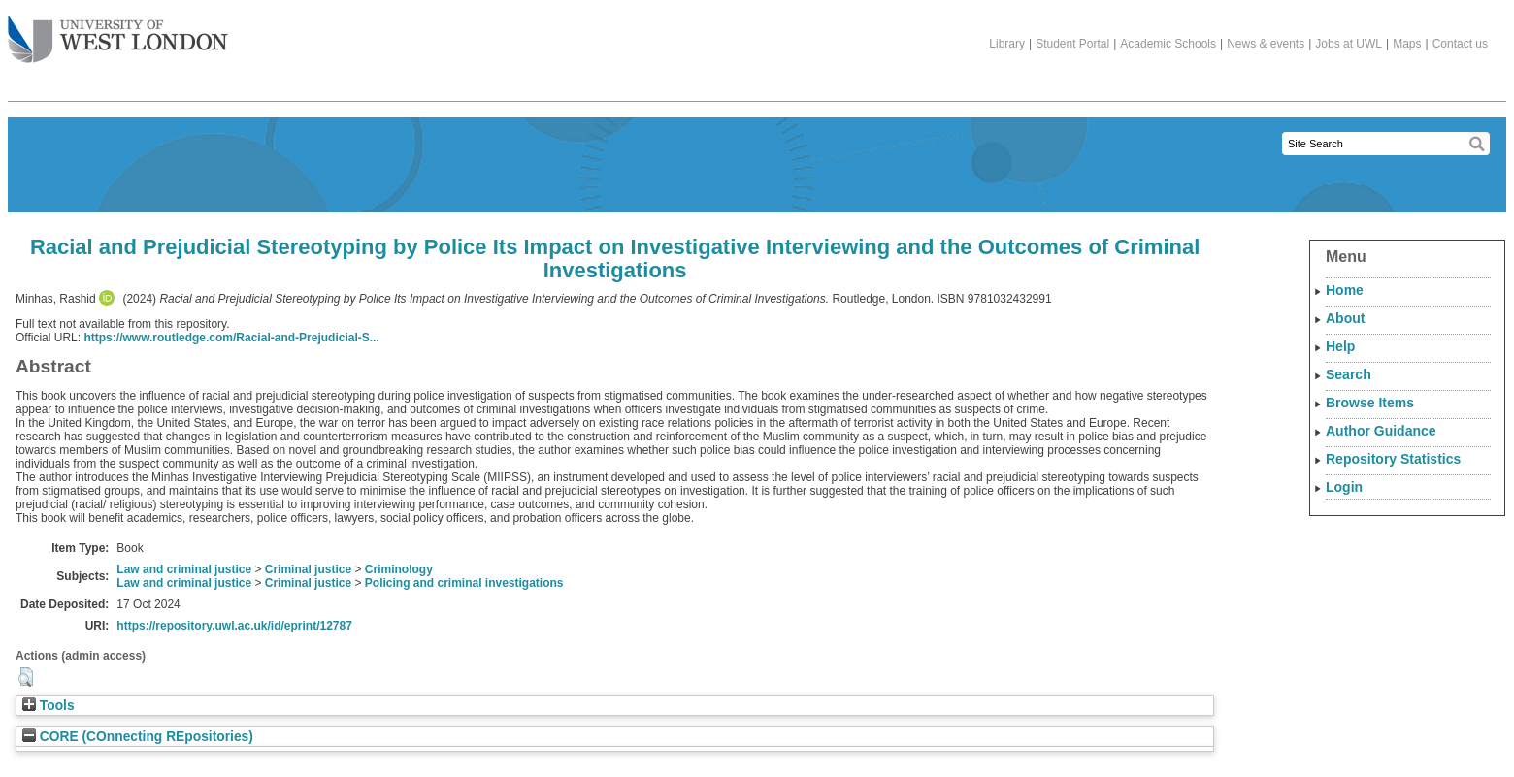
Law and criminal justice (183, 569)
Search (1348, 374)
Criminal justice (308, 569)
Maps (1407, 43)
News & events (1265, 43)
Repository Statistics (1393, 459)
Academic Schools (1168, 43)
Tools (48, 705)
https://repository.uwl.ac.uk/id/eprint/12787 (234, 625)
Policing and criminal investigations (464, 583)
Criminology (399, 569)
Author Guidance (1381, 430)
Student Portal (1072, 43)
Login (1344, 487)
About (1345, 318)
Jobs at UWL (1348, 43)
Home (1345, 290)
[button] (25, 677)
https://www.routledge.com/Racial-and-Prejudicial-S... (230, 337)
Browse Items (1370, 402)
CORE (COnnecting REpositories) (137, 736)
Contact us (1460, 43)
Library (1007, 43)
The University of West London (118, 32)
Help (1340, 346)
